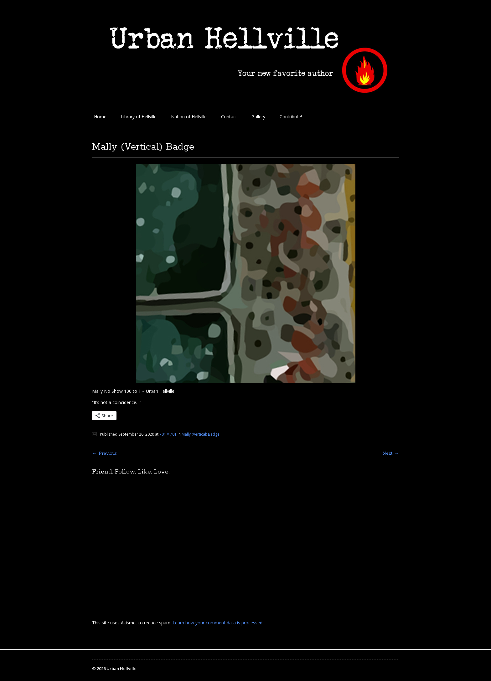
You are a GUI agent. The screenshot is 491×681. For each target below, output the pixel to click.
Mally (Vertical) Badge (201, 434)
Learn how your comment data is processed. (218, 623)
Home (100, 117)
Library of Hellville (139, 117)
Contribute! (291, 117)
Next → (390, 453)
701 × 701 (168, 434)
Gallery (258, 117)
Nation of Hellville (189, 117)
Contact (229, 117)
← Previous (104, 453)
